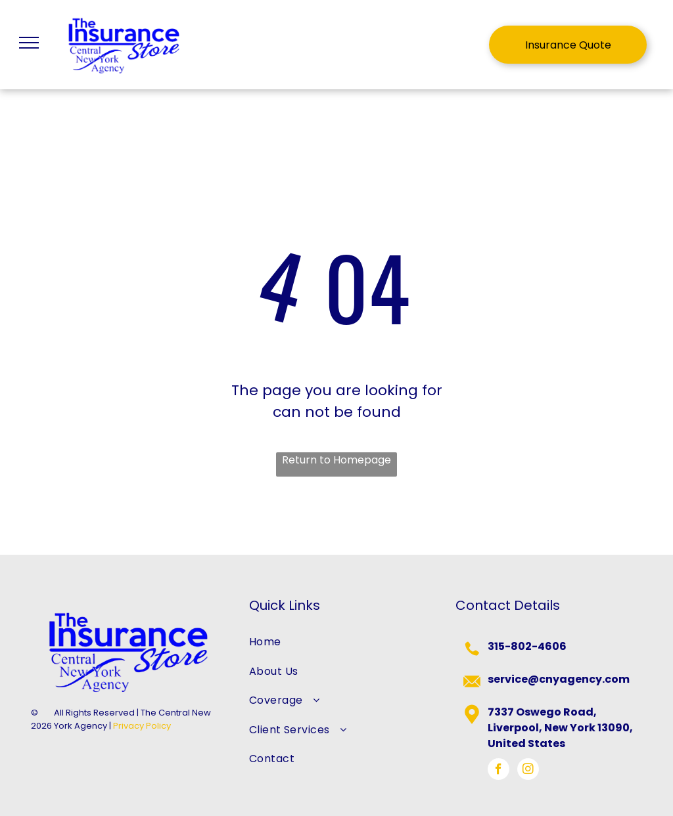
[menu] (29, 43)
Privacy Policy (142, 725)
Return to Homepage (336, 459)
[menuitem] (337, 642)
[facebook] (498, 770)
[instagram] (528, 770)
